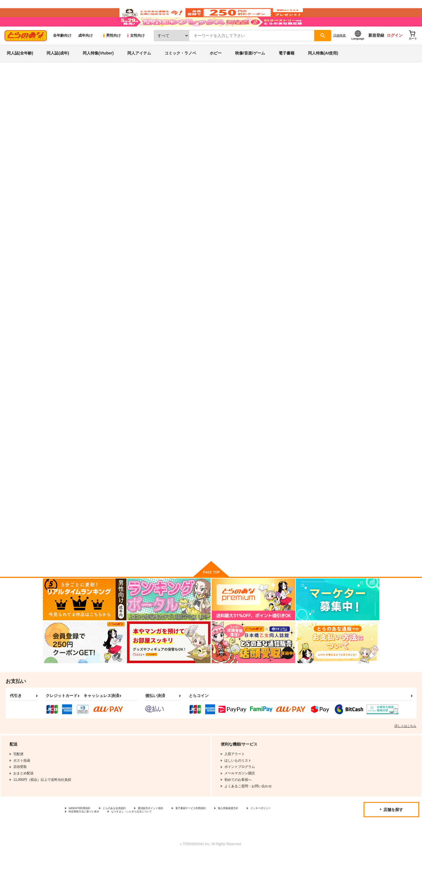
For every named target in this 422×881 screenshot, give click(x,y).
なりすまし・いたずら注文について (188, 838)
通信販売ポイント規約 (169, 833)
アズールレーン (142, 125)
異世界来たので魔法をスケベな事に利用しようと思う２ (241, 260)
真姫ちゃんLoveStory (180, 525)
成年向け (85, 51)
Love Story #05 (341, 258)
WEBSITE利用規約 (83, 833)
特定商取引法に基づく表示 (128, 838)
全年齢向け (62, 51)
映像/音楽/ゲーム (250, 69)
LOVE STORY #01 (123, 525)
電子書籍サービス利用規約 (218, 833)
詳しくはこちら (405, 750)
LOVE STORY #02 (344, 389)
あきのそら (89, 120)
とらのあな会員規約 (125, 833)
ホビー (216, 69)
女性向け (135, 51)
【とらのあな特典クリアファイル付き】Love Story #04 (186, 391)
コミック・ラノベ (180, 69)
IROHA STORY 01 (122, 389)
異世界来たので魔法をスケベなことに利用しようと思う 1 (272, 120)
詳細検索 (339, 51)
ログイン (395, 51)
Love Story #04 (230, 389)
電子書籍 (286, 69)
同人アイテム (139, 69)
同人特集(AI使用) (323, 69)
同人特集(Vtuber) (98, 69)
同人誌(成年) (58, 69)
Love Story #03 (286, 389)
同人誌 (76, 93)
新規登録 (376, 51)
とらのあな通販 (53, 93)
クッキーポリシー (82, 838)
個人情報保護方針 (264, 833)
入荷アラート (295, 108)
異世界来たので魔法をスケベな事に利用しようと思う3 (186, 260)
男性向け (111, 51)
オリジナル (117, 125)
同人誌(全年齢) (20, 69)
